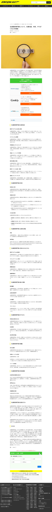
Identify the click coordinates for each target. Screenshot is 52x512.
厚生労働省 (41, 487)
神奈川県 (35, 491)
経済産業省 (41, 490)
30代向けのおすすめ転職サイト (6, 490)
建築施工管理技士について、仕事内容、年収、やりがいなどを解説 (24, 473)
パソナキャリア (16, 500)
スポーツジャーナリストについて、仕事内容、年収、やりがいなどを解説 (25, 474)
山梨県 (32, 493)
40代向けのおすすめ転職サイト (6, 491)
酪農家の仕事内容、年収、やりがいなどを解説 (20, 479)
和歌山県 (32, 500)
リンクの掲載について (43, 503)
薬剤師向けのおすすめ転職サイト (6, 501)
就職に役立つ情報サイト (5, 506)
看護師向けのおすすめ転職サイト (6, 500)
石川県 (28, 497)
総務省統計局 (41, 491)
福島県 (28, 490)
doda (15, 487)
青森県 (32, 487)
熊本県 (28, 507)
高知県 (32, 504)
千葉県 (28, 493)
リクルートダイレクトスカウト (19, 497)
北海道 (28, 487)
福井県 (32, 497)
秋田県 (35, 487)
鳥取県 (35, 501)
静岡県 (32, 494)
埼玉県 (32, 491)
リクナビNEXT (16, 491)
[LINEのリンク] (10, 447)
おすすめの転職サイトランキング (6, 487)
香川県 (32, 503)
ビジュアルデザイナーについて (17, 476)
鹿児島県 (35, 507)
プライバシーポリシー (43, 502)
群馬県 (28, 491)
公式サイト (31, 93)
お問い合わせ (41, 508)
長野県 (35, 493)
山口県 (32, 501)
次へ (39, 466)
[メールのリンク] (13, 447)
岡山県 (35, 500)
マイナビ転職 (16, 494)
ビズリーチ (16, 490)
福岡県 (35, 504)
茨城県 (35, 490)
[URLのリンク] (15, 447)
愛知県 (28, 494)
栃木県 (32, 490)
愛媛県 (28, 504)
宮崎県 (32, 507)
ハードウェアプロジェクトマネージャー (19, 477)
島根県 (28, 503)
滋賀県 (35, 497)
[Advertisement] (26, 15)
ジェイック (16, 493)
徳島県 (35, 503)
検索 (48, 3)
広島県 (28, 501)
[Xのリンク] (12, 447)
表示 (14, 120)
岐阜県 (35, 494)
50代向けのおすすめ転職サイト (6, 493)
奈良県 (28, 500)
